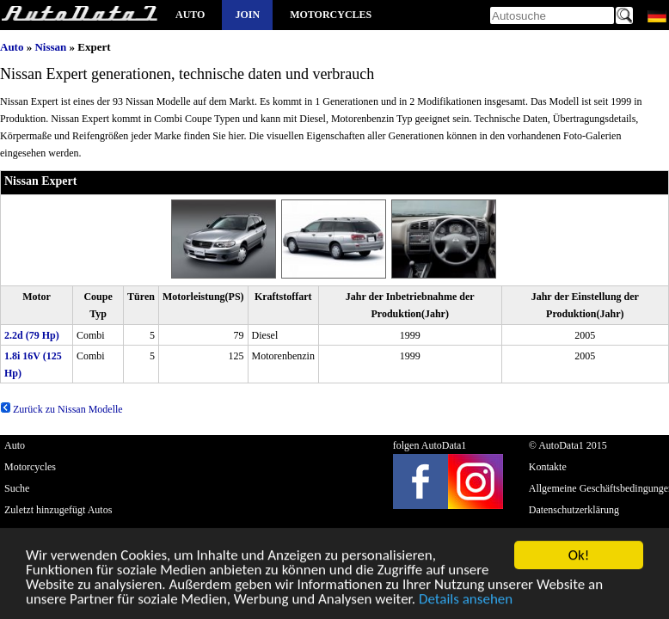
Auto (190, 15)
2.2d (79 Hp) (31, 335)
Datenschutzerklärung (574, 510)
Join (247, 15)
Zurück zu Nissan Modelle (61, 409)
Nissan (50, 46)
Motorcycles (330, 15)
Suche (16, 488)
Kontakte (548, 467)
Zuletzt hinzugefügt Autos (58, 510)
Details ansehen (465, 600)
